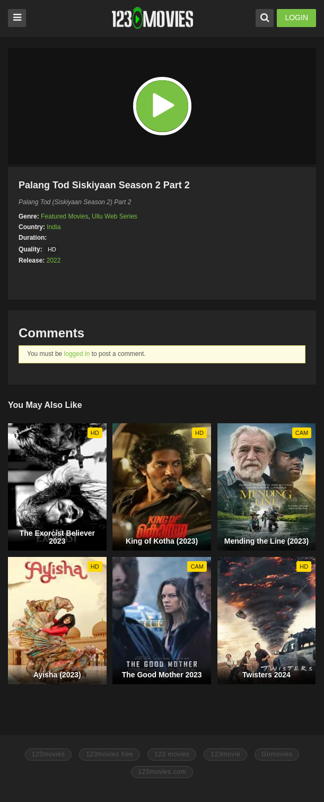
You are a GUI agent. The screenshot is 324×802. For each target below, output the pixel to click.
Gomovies (276, 754)
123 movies (171, 754)
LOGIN (296, 17)
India (53, 227)
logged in (77, 354)
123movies (48, 754)
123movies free (109, 754)
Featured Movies (64, 216)
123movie (225, 754)
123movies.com (162, 771)
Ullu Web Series (114, 216)
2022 (54, 260)
